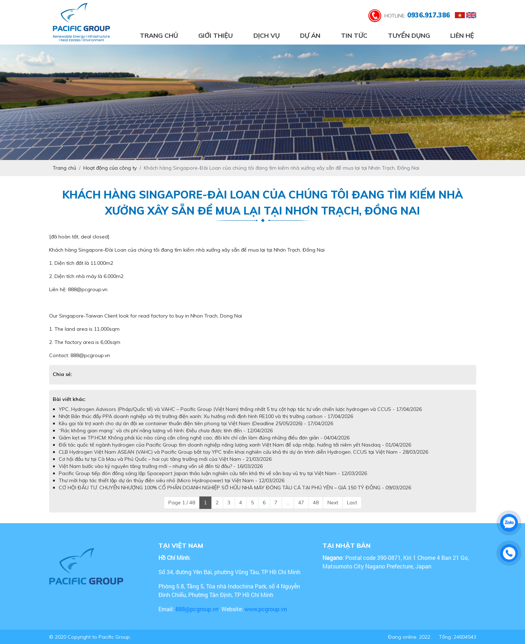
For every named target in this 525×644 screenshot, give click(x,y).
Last (352, 502)
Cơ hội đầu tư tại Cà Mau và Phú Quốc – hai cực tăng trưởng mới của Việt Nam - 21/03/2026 (165, 459)
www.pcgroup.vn (266, 609)
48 (316, 502)
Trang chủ (159, 35)
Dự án (310, 35)
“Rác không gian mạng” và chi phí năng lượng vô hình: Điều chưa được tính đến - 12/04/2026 (166, 430)
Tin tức (354, 35)
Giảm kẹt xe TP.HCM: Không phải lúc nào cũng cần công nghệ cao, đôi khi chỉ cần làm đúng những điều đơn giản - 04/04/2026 (204, 437)
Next (332, 502)
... (287, 502)
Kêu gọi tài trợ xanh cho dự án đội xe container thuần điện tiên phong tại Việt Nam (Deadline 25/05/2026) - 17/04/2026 (196, 423)
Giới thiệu (215, 35)
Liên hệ (462, 35)
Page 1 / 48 (181, 502)
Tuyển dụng (409, 35)
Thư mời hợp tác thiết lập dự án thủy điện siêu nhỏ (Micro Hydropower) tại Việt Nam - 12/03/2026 (171, 480)
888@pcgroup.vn (197, 609)
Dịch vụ (266, 35)
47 (301, 502)
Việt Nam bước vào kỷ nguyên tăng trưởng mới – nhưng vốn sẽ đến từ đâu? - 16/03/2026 (161, 466)
